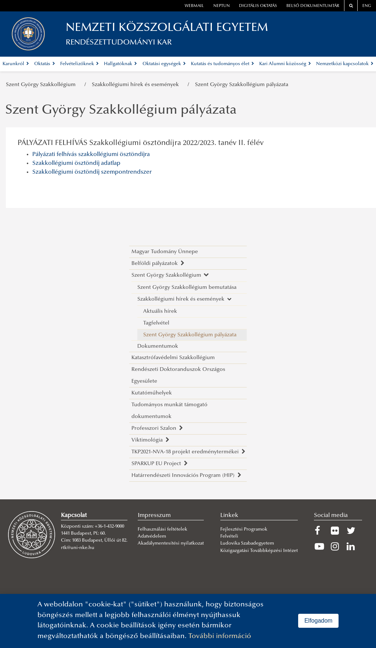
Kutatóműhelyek (151, 393)
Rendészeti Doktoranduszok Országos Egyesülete (178, 375)
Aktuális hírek (160, 311)
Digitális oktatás (258, 6)
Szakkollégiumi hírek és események (137, 85)
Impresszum (154, 515)
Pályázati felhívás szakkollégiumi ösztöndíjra (91, 154)
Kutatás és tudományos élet (222, 64)
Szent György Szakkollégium (42, 85)
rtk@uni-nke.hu (77, 548)
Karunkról (16, 64)
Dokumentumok (157, 346)
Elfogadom (318, 620)
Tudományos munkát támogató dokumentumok (169, 410)
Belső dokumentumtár (312, 6)
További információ (219, 636)
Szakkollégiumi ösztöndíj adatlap (76, 163)
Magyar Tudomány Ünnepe (164, 252)
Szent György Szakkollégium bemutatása (186, 287)
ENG (366, 6)
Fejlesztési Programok (243, 529)
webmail (194, 6)
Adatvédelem (152, 536)
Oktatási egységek (164, 64)
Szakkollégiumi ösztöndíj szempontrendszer (92, 172)
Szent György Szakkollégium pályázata (241, 85)
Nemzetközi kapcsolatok (344, 64)
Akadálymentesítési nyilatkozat (171, 543)
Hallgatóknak (120, 64)
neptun (221, 6)
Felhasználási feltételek (162, 529)
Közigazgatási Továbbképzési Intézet (259, 551)
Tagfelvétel (156, 323)
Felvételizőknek (79, 64)
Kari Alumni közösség (285, 64)
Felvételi (229, 536)
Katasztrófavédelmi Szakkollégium (173, 358)
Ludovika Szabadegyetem (247, 543)
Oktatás (44, 64)
